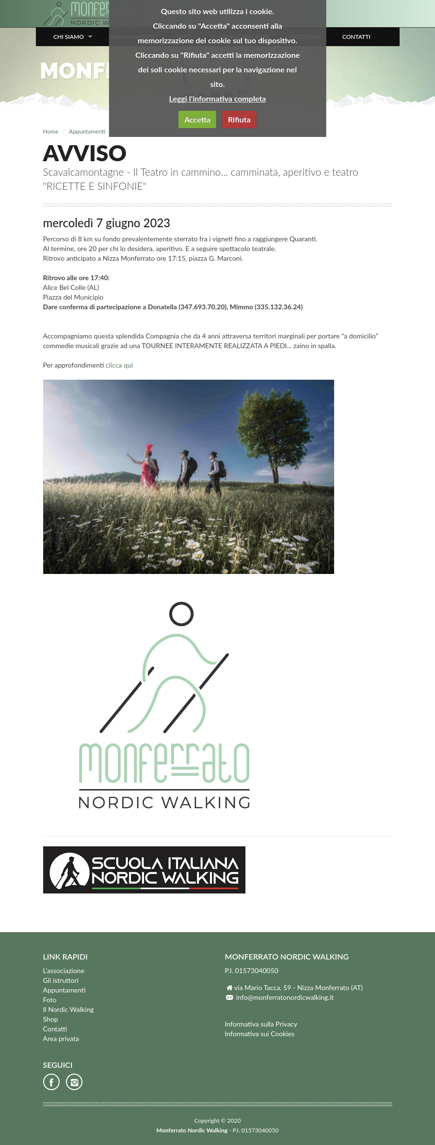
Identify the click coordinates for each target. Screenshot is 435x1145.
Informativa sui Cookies (260, 1033)
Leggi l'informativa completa (217, 98)
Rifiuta (239, 119)
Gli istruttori (61, 980)
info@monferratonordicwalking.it (285, 997)
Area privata (61, 1038)
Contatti (356, 36)
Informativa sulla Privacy (261, 1024)
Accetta (197, 119)
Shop (50, 1019)
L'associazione (63, 970)
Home (51, 131)
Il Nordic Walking (68, 1009)
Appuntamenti (87, 131)
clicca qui (119, 365)
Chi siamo (68, 36)
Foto (50, 999)
